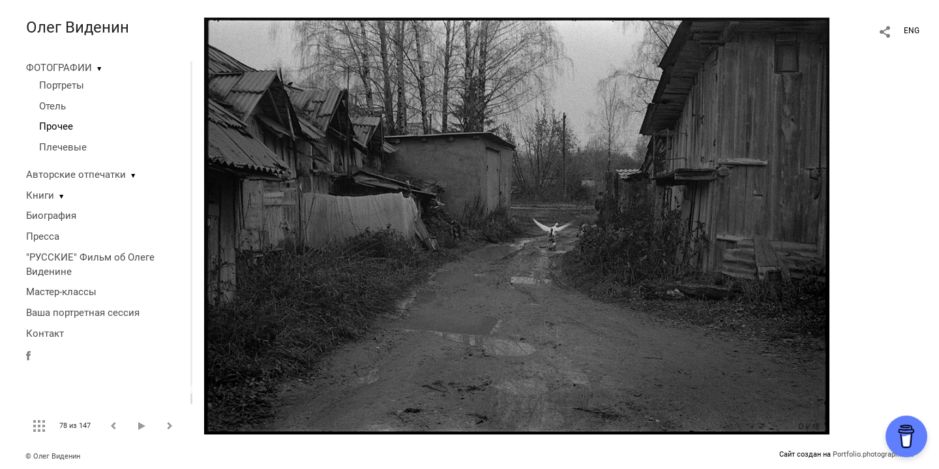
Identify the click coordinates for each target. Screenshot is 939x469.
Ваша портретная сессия (83, 313)
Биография (51, 215)
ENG (911, 30)
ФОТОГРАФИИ (59, 68)
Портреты (61, 85)
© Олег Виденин (52, 456)
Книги (40, 195)
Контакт (45, 333)
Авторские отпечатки (76, 174)
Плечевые (63, 147)
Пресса (42, 236)
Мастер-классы (61, 292)
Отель (52, 106)
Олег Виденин (77, 27)
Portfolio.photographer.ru (873, 454)
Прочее (56, 126)
